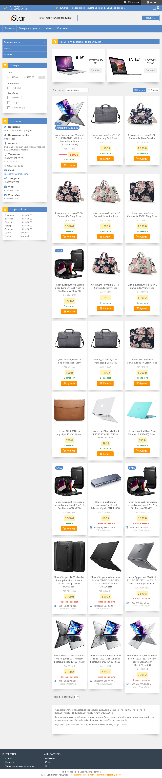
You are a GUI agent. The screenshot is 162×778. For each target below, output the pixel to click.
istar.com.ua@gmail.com (16, 174)
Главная (9, 28)
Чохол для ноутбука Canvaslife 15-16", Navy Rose (142, 215)
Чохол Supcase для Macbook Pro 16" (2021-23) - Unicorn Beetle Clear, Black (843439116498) (69, 140)
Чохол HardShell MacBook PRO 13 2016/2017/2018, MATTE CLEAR (105, 434)
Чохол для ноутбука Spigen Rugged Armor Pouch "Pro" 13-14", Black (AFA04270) (69, 287)
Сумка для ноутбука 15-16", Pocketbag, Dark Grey (105, 137)
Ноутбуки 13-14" (150, 61)
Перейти (95, 70)
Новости (9, 762)
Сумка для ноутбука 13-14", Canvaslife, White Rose (142, 286)
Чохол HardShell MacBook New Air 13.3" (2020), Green (142, 433)
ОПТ (47, 766)
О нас (49, 28)
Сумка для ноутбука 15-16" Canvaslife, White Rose (106, 215)
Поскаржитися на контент (82, 775)
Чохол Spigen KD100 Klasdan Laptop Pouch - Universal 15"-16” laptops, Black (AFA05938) (69, 582)
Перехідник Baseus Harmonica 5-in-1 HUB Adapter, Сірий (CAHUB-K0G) (106, 505)
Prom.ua (97, 772)
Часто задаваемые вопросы (19, 766)
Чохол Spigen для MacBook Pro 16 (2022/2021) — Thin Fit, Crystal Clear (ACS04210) (142, 580)
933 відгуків (133, 2)
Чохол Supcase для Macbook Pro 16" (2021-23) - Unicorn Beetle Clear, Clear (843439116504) (142, 660)
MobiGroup (50, 758)
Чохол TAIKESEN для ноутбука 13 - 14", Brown (69, 433)
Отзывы (8, 54)
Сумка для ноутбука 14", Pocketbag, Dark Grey (69, 361)
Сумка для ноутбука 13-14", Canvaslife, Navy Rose (105, 286)
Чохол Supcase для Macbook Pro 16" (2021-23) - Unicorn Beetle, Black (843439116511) (69, 658)
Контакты (62, 28)
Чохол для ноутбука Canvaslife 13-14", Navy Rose (142, 361)
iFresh (48, 762)
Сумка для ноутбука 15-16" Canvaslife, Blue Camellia (142, 137)
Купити (71, 165)
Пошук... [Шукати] (150, 18)
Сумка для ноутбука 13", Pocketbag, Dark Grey (106, 361)
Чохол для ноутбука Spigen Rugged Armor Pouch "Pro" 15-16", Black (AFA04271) (142, 505)
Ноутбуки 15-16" (95, 61)
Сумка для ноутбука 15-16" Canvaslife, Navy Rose (69, 215)
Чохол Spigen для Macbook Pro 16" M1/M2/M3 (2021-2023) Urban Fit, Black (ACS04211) (105, 582)
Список (154, 90)
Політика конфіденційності (108, 775)
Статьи (8, 758)
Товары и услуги (28, 28)
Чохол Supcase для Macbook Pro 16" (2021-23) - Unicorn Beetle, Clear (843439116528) (105, 658)
